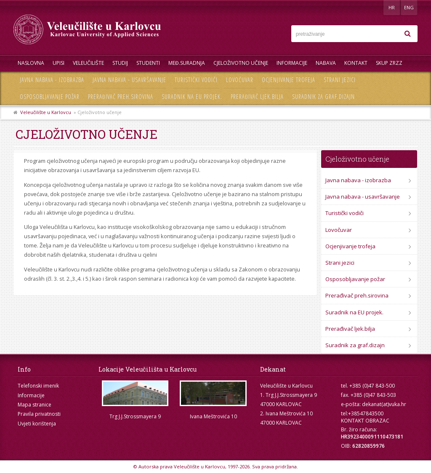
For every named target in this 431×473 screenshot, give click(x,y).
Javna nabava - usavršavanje (129, 80)
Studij (120, 62)
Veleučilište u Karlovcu (45, 112)
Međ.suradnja (186, 62)
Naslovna (31, 62)
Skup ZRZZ (389, 62)
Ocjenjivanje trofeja (288, 80)
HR (391, 7)
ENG (409, 7)
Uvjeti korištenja (37, 423)
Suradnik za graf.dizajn (323, 97)
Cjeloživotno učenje (240, 62)
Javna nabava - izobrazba (52, 80)
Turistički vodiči (196, 80)
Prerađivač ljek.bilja (257, 97)
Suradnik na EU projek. (192, 97)
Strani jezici (340, 80)
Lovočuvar (239, 80)
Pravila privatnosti (39, 413)
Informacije (292, 62)
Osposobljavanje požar (50, 97)
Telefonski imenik (38, 385)
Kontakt (355, 62)
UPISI (58, 62)
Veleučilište (88, 62)
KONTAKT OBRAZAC (365, 420)
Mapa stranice (34, 404)
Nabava (326, 62)
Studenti (148, 62)
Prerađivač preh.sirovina (120, 97)
